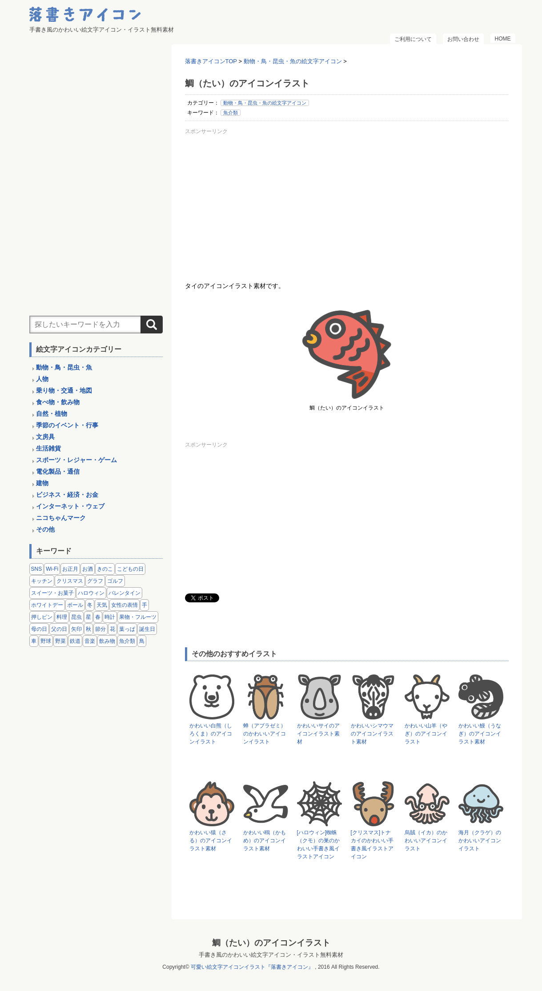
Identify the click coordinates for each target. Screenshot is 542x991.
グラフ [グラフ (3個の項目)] (95, 581)
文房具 (45, 436)
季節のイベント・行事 (67, 425)
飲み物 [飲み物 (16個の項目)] (107, 641)
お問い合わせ (463, 39)
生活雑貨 (48, 448)
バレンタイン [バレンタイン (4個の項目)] (124, 593)
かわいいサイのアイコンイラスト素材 (318, 734)
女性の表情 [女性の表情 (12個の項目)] (124, 605)
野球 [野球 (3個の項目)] (45, 641)
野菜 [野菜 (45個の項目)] (60, 641)
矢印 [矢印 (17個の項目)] (76, 629)
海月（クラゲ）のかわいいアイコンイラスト (479, 840)
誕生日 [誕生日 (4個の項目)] (147, 629)
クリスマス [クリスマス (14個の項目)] (69, 581)
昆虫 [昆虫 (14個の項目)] (76, 617)
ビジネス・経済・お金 (67, 494)
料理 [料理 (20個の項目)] (61, 617)
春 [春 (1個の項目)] (97, 617)
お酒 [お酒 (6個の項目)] (87, 569)
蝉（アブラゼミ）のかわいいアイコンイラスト (264, 734)
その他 (45, 529)
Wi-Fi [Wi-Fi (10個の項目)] (52, 569)
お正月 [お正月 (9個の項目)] (70, 569)
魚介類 (230, 112)
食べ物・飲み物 (58, 402)
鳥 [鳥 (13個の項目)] (142, 641)
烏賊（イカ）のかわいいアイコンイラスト (426, 840)
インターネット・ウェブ (70, 506)
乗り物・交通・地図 (64, 390)
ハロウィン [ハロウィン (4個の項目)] (91, 593)
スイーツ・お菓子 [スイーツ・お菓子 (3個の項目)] (52, 593)
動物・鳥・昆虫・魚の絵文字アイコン (264, 103)
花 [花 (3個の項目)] (112, 629)
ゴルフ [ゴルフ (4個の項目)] (115, 581)
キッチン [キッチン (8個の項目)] (41, 581)
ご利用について (413, 39)
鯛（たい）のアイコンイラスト (271, 942)
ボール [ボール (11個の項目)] (75, 605)
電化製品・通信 (58, 471)
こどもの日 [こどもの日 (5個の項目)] (130, 569)
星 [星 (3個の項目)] (88, 617)
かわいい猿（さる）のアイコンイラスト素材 (210, 840)
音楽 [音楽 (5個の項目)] (89, 641)
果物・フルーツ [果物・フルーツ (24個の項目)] (138, 617)
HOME (503, 39)
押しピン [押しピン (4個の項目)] (41, 617)
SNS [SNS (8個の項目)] (36, 569)
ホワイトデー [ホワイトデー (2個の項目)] (47, 605)
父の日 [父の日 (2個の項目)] (59, 629)
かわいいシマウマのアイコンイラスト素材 (372, 734)
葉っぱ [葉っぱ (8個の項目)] (127, 629)
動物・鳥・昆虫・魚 (64, 367)
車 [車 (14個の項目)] (33, 641)
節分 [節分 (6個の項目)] (100, 629)
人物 (42, 378)
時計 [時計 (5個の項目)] (109, 617)
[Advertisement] (347, 200)
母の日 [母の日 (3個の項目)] (39, 629)
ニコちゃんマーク (61, 517)
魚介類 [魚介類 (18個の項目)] (127, 641)
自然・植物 (51, 413)
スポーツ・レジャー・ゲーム (76, 459)
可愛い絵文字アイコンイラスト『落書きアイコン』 (252, 967)
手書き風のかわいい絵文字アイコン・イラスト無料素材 (271, 954)
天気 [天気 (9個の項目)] (101, 605)
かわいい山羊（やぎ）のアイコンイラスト (426, 734)
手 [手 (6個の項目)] (144, 605)
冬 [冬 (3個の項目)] (89, 605)
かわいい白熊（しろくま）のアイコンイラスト (210, 734)
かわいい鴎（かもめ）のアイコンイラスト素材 (264, 840)
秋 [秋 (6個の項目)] (88, 629)
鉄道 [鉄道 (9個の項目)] (75, 641)
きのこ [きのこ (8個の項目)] (105, 569)
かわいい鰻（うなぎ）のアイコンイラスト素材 (479, 734)
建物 (42, 483)
